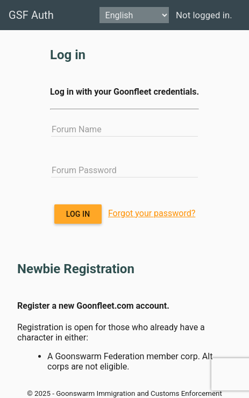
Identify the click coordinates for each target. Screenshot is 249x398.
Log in (78, 214)
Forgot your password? (151, 213)
